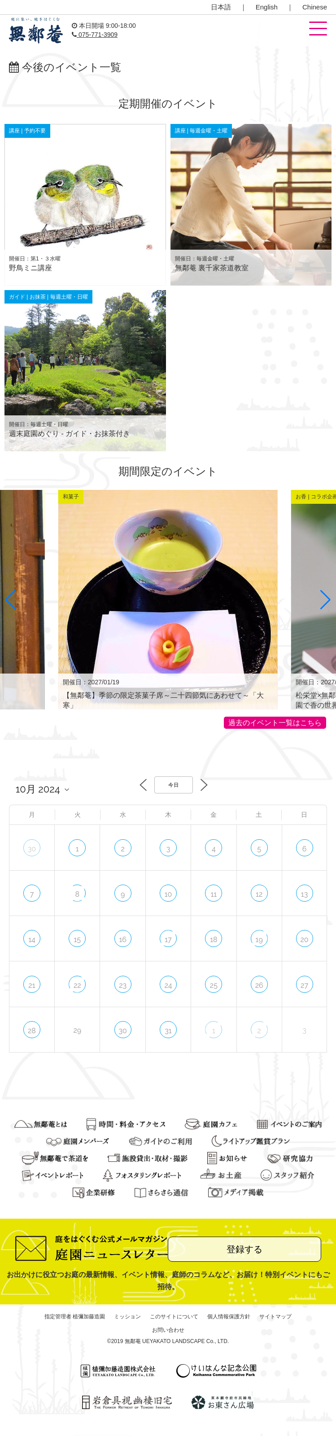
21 (31, 985)
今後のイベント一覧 (65, 67)
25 (214, 985)
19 (259, 939)
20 (304, 939)
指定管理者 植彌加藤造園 (74, 1316)
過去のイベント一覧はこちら (275, 723)
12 (259, 894)
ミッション (127, 1316)
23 (123, 985)
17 (168, 939)
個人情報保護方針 (228, 1316)
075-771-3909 (95, 34)
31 (168, 1030)
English (267, 7)
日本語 (221, 7)
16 (123, 939)
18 (213, 939)
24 (168, 985)
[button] (318, 29)
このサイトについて (174, 1316)
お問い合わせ (168, 1330)
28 (32, 1030)
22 (77, 985)
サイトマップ (275, 1316)
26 (259, 985)
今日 (173, 785)
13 (304, 894)
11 (213, 894)
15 (77, 939)
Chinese (314, 7)
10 (168, 894)
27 (304, 985)
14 (31, 939)
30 (32, 849)
